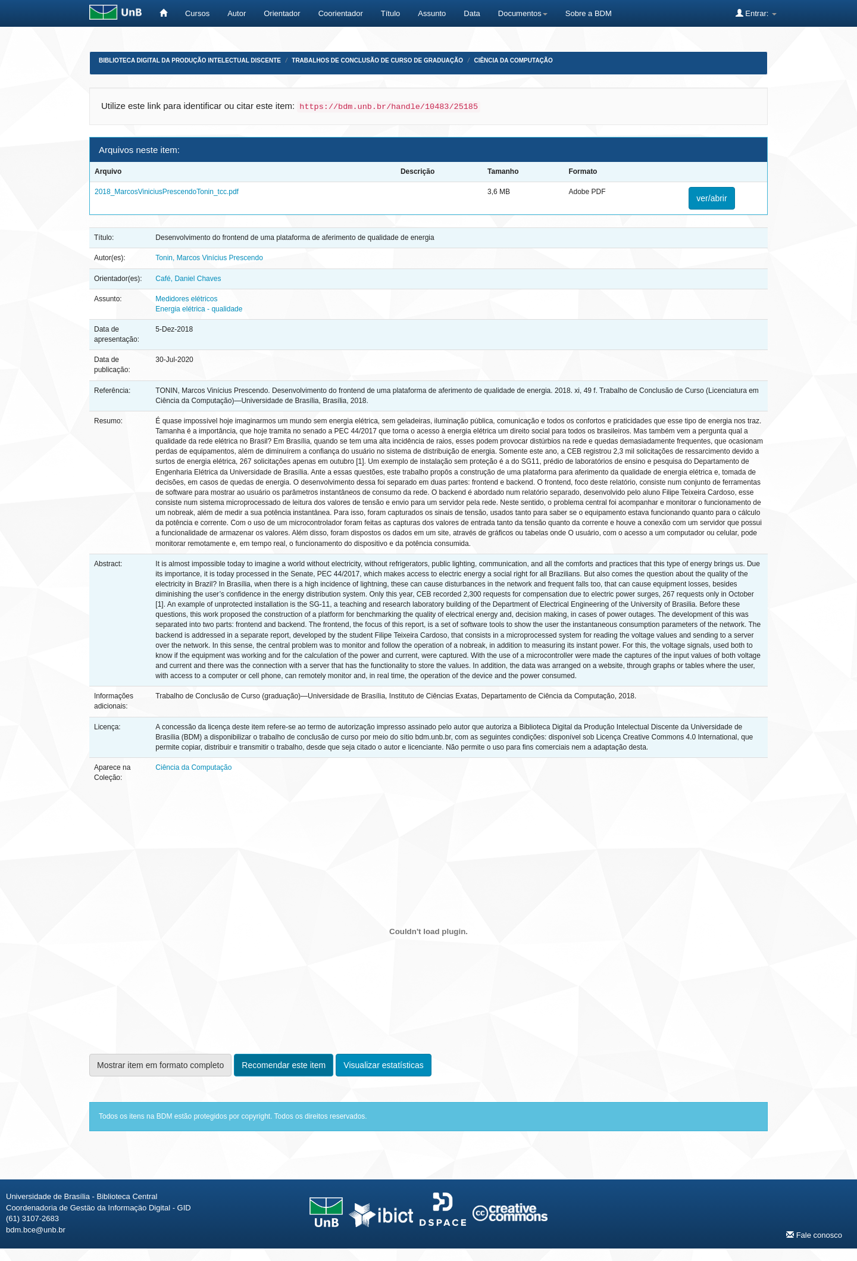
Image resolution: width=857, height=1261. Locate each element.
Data (472, 13)
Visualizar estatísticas (383, 1065)
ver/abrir (711, 198)
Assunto (432, 13)
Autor (236, 13)
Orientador (282, 13)
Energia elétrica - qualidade (198, 309)
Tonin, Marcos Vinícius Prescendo (209, 258)
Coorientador (340, 13)
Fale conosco (814, 1235)
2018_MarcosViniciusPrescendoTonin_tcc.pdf (167, 192)
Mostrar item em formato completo (160, 1065)
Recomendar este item (284, 1065)
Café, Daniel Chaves (188, 278)
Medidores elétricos (186, 299)
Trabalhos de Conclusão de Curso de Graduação (377, 60)
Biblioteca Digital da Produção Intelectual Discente (190, 60)
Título (391, 13)
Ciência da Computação (513, 60)
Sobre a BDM (588, 13)
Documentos (523, 13)
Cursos (197, 13)
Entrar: (756, 13)
